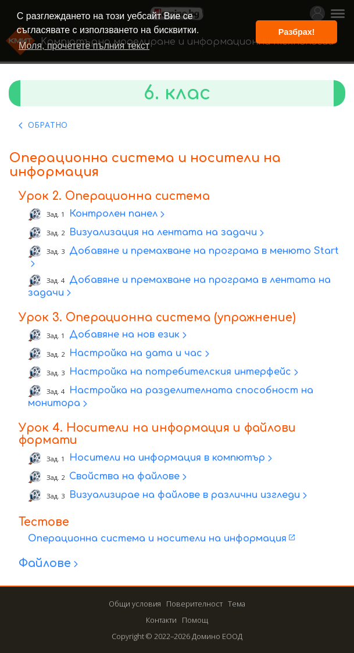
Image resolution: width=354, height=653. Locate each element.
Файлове (45, 563)
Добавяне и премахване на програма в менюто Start (193, 251)
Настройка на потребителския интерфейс (169, 372)
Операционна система (137, 196)
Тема (236, 603)
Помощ (195, 620)
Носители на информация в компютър (156, 458)
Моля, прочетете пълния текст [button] (84, 46)
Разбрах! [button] (296, 32)
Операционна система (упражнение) (181, 317)
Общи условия (135, 603)
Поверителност (194, 603)
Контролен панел (102, 214)
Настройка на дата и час (124, 354)
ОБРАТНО (47, 124)
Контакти (161, 620)
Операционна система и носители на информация (157, 538)
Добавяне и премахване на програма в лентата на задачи (179, 286)
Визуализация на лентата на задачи (152, 232)
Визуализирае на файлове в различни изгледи (173, 495)
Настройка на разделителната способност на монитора (170, 397)
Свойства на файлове (113, 477)
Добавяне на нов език (113, 335)
